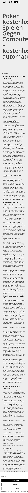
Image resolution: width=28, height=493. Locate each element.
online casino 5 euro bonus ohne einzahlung (12, 432)
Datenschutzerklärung (5, 491)
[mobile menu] (26, 2)
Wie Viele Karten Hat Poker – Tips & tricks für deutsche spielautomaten (12, 447)
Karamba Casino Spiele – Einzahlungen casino (13, 445)
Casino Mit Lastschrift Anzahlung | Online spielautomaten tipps (11, 239)
